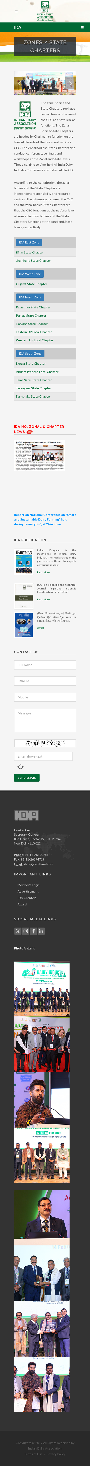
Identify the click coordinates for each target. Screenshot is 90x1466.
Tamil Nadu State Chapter (34, 380)
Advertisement (28, 891)
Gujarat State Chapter (31, 284)
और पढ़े (40, 628)
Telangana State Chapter (33, 388)
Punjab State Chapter (31, 315)
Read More (43, 572)
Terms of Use (33, 1454)
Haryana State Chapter (32, 324)
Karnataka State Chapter (33, 396)
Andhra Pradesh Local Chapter (37, 372)
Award (22, 904)
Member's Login (29, 885)
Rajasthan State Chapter (33, 307)
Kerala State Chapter (31, 363)
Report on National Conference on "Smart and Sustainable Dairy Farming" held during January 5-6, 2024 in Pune (45, 519)
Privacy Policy (55, 1454)
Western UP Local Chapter (34, 340)
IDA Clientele (27, 898)
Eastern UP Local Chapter (34, 332)
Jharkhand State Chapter (33, 260)
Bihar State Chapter (30, 252)
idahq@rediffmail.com (38, 864)
